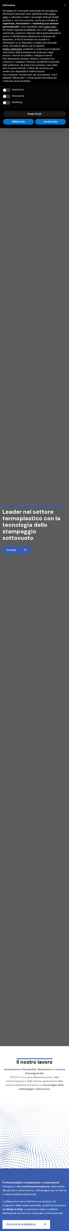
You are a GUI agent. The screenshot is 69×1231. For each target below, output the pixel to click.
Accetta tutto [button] (50, 121)
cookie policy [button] (49, 26)
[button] (64, 5)
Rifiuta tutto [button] (18, 121)
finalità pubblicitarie (12, 49)
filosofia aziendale (21, 1224)
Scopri (11, 550)
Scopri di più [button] (35, 114)
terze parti (53, 30)
